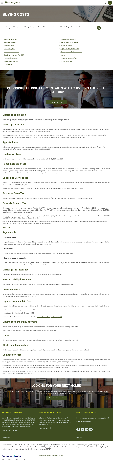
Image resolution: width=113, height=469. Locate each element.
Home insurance (66, 46)
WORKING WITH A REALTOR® (50, 413)
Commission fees (67, 61)
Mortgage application (11, 39)
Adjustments (8, 64)
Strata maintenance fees (69, 58)
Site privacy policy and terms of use (51, 456)
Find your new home (56, 398)
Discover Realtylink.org (9, 430)
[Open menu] (2, 3)
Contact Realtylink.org (83, 422)
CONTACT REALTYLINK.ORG (86, 413)
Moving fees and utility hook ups (71, 52)
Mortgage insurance (10, 42)
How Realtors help (45, 428)
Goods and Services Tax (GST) (14, 55)
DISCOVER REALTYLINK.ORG (12, 413)
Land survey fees (9, 49)
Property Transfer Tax (11, 61)
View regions (6, 437)
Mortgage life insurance (68, 39)
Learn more (6, 227)
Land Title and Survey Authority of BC (49, 317)
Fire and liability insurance (69, 42)
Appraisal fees (9, 46)
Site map (79, 437)
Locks (63, 55)
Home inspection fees (11, 52)
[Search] (104, 3)
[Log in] (110, 3)
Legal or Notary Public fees (70, 49)
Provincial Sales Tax (10, 58)
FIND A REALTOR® (56, 102)
